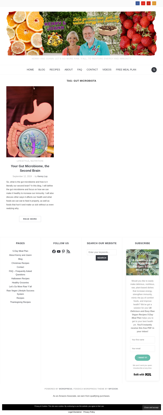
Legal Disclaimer (75, 412)
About (69, 69)
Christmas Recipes (20, 263)
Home (30, 69)
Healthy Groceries (20, 282)
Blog (42, 69)
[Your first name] (142, 339)
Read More (30, 219)
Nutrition (37, 161)
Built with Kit (142, 374)
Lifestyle (23, 161)
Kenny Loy (43, 176)
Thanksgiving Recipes (20, 302)
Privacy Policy (89, 412)
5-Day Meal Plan (20, 251)
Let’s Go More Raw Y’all (20, 286)
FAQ (79, 69)
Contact (92, 69)
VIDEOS (106, 69)
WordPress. (66, 389)
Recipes (55, 69)
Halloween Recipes (20, 278)
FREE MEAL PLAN (126, 69)
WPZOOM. (113, 389)
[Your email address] (142, 348)
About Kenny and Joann (20, 255)
